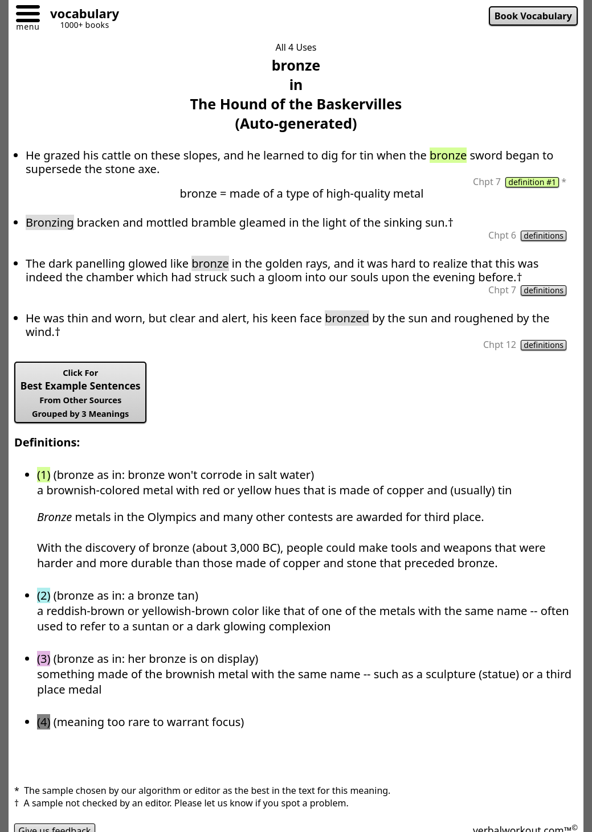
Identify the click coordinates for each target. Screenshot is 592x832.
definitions (544, 236)
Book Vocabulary (533, 16)
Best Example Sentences (81, 393)
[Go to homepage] (80, 15)
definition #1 (532, 182)
